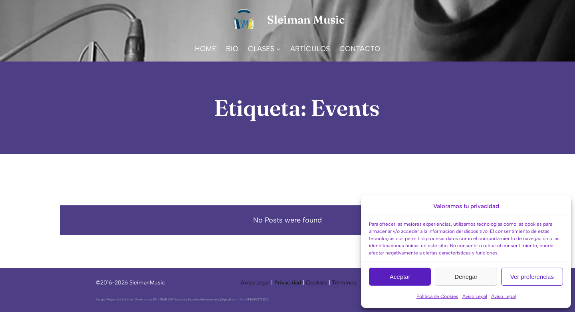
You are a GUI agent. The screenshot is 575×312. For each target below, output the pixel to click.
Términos (344, 282)
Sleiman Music (306, 19)
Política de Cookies (437, 296)
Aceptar (400, 276)
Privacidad (288, 282)
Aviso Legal (474, 296)
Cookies (317, 282)
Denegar (466, 276)
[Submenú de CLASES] (278, 49)
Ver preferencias (532, 276)
